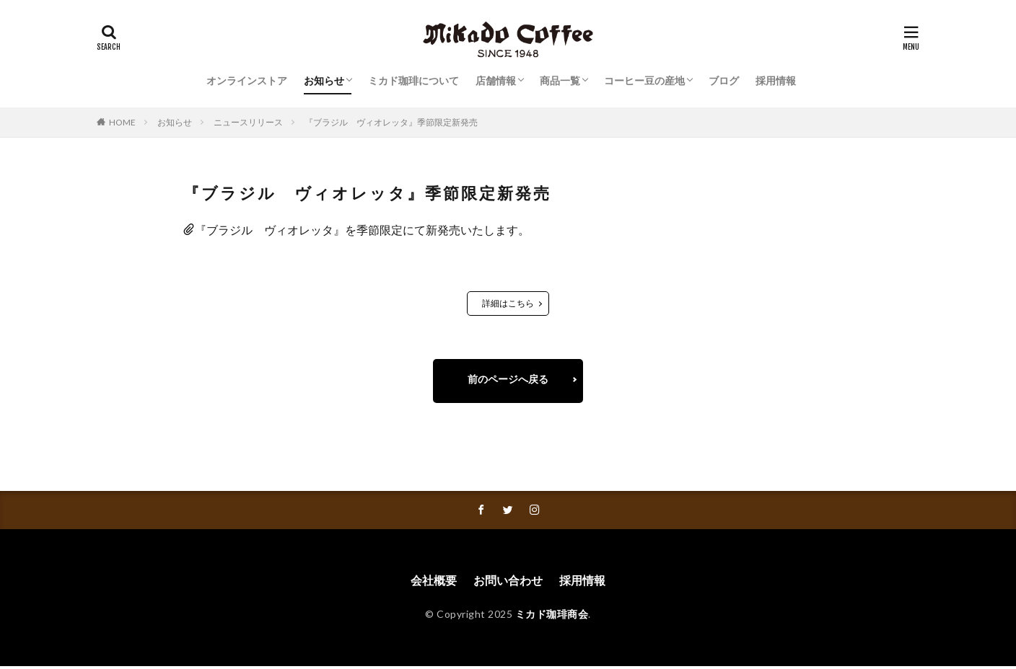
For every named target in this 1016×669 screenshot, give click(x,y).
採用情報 (776, 80)
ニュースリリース (248, 122)
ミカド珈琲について (413, 80)
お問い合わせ (508, 583)
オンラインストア (246, 80)
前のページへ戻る (508, 379)
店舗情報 (496, 80)
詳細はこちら (508, 303)
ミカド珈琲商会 (552, 616)
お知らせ (324, 80)
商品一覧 (560, 80)
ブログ (724, 80)
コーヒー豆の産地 (644, 80)
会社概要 (434, 583)
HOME (122, 122)
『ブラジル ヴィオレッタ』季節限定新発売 (391, 122)
